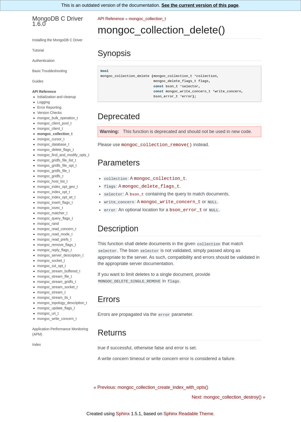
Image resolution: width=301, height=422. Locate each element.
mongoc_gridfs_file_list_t (56, 160)
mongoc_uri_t (48, 313)
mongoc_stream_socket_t (57, 287)
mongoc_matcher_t (52, 213)
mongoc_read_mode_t (54, 234)
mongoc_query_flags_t (55, 218)
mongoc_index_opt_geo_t (57, 187)
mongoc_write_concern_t (57, 319)
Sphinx (123, 410)
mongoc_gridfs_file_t (53, 171)
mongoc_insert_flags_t (55, 202)
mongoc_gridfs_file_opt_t (57, 165)
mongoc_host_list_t (52, 181)
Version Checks (49, 113)
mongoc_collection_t (147, 18)
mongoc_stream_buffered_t (58, 271)
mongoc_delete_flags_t (55, 150)
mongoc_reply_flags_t (54, 250)
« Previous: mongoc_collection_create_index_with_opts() (151, 383)
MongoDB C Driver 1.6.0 (57, 21)
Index (36, 345)
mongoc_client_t (50, 128)
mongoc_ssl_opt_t (51, 266)
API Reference (111, 18)
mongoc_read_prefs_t (54, 239)
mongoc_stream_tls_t (54, 298)
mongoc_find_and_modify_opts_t (63, 155)
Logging (43, 102)
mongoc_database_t (53, 144)
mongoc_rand (48, 224)
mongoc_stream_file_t (54, 276)
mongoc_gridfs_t (50, 176)
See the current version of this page (200, 5)
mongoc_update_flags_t (56, 308)
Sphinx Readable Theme (188, 410)
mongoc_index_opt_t (53, 192)
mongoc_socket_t (51, 261)
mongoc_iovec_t (50, 208)
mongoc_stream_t (51, 292)
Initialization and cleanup (56, 97)
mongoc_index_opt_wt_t (56, 197)
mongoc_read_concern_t (56, 229)
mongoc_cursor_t (50, 139)
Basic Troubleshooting (49, 71)
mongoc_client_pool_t (54, 123)
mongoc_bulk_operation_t (57, 118)
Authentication (43, 61)
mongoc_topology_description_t (62, 303)
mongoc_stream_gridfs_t (56, 282)
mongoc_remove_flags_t (56, 245)
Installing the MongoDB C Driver (57, 40)
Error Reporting (49, 107)
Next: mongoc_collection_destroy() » (228, 393)
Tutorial (38, 50)
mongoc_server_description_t (60, 255)
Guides (37, 81)
